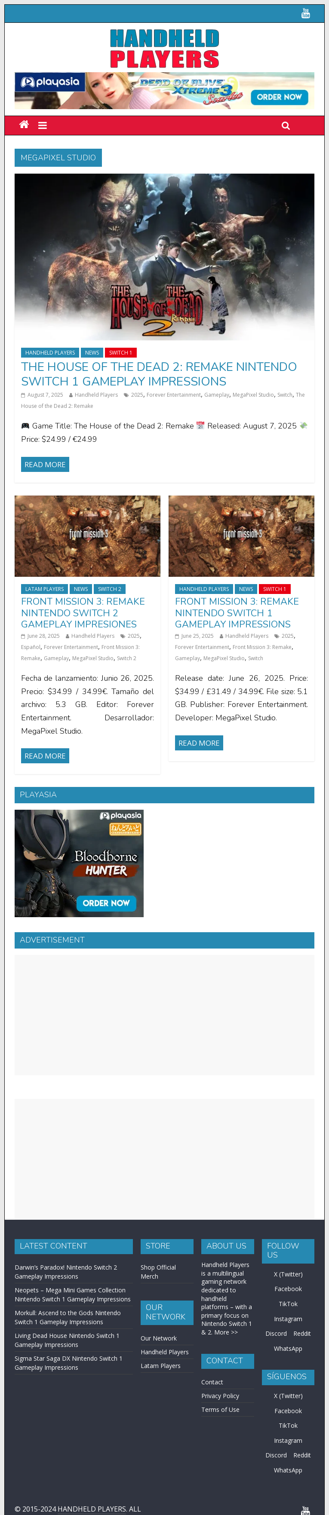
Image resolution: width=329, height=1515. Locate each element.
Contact (212, 1382)
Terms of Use (220, 1409)
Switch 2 (109, 589)
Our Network (159, 1338)
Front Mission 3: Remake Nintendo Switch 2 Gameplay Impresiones (83, 613)
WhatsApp (288, 1348)
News (92, 352)
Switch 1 (120, 352)
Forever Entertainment (174, 394)
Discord (276, 1333)
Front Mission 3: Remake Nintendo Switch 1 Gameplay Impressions (237, 613)
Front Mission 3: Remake (262, 647)
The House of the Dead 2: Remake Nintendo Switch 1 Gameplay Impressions (159, 374)
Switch (284, 394)
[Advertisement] (165, 1015)
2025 (137, 394)
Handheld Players (50, 352)
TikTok (288, 1304)
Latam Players (161, 1366)
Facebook (288, 1289)
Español (30, 647)
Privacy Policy (220, 1396)
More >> (226, 1332)
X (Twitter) (288, 1274)
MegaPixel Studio (253, 394)
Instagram (288, 1319)
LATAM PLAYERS (44, 589)
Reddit (302, 1333)
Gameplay (216, 394)
